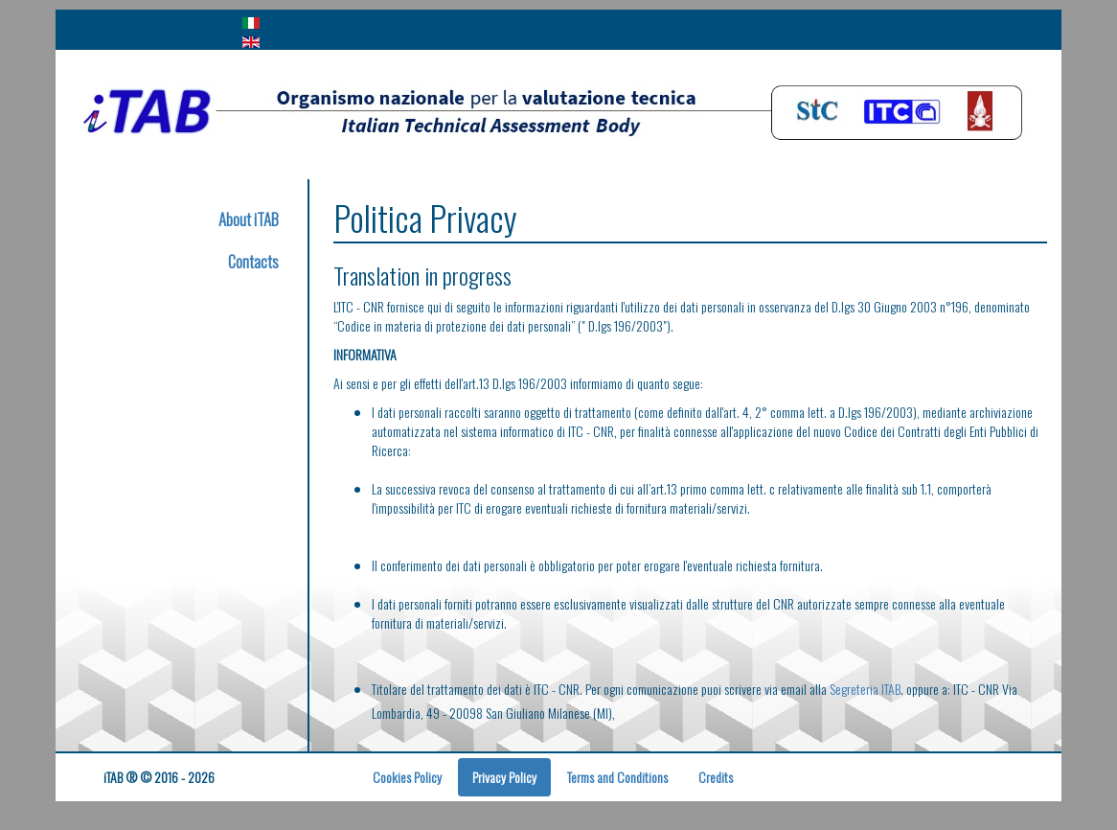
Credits (715, 777)
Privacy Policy (504, 777)
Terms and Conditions (617, 777)
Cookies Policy (407, 777)
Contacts (253, 261)
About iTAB (248, 219)
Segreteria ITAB (865, 689)
